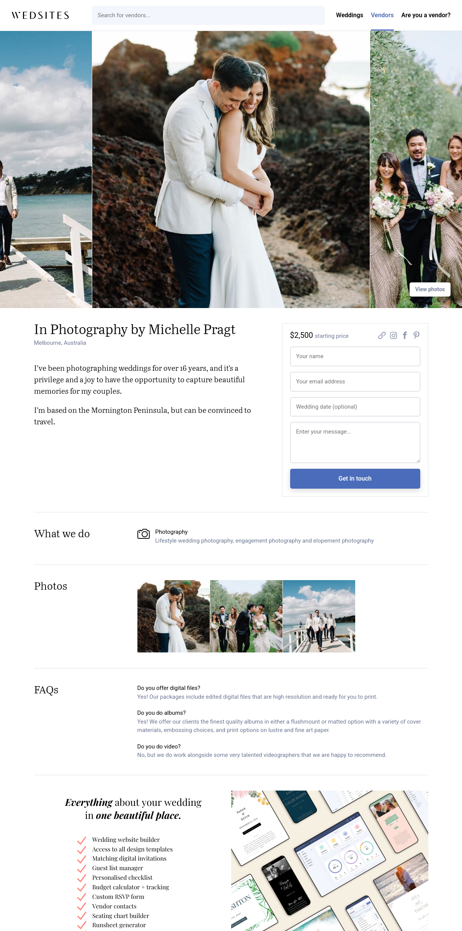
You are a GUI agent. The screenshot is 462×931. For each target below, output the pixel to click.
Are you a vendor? (426, 15)
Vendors (382, 15)
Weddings (349, 15)
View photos (430, 289)
